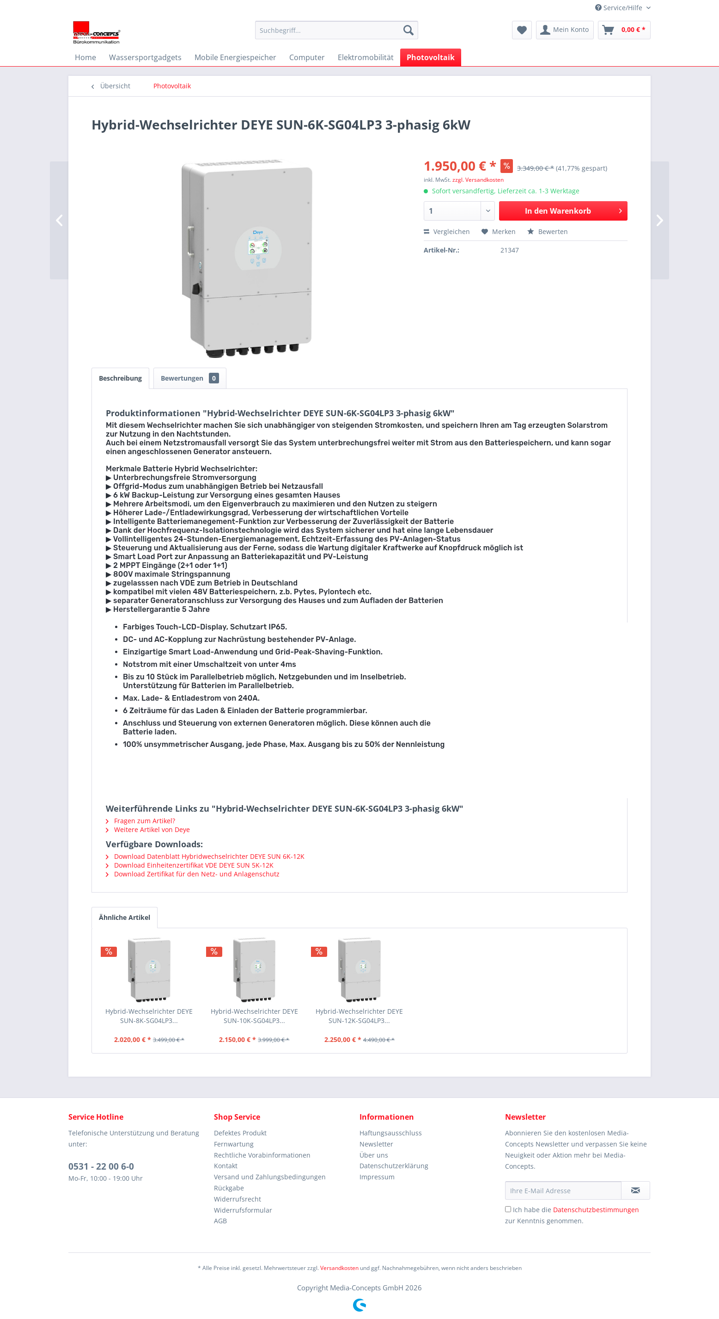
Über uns (374, 1155)
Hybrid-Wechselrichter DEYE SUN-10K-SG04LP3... (254, 1016)
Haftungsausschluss (391, 1132)
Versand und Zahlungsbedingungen (270, 1176)
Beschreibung (120, 378)
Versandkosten (339, 1268)
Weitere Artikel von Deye (148, 829)
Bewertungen (190, 378)
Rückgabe (229, 1187)
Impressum (377, 1176)
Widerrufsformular (243, 1210)
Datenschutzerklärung (394, 1165)
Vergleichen (447, 231)
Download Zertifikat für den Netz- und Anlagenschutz (193, 873)
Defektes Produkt (240, 1132)
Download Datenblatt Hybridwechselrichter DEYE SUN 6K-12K (205, 856)
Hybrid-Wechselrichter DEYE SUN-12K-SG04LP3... (359, 1016)
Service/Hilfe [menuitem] (619, 7)
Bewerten (547, 231)
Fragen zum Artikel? (140, 820)
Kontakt (226, 1165)
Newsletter (376, 1144)
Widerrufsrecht (237, 1199)
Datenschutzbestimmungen (596, 1209)
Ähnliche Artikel (124, 917)
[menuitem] (336, 30)
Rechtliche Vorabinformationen (262, 1155)
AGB (220, 1220)
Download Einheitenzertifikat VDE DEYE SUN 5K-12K (190, 865)
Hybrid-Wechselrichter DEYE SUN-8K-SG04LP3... (149, 1016)
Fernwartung (234, 1144)
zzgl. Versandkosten (478, 180)
